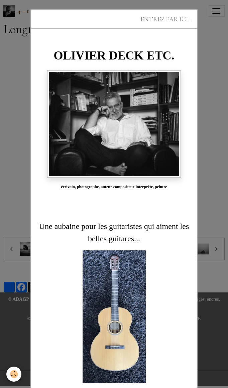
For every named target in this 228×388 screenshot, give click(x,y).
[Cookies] (14, 374)
